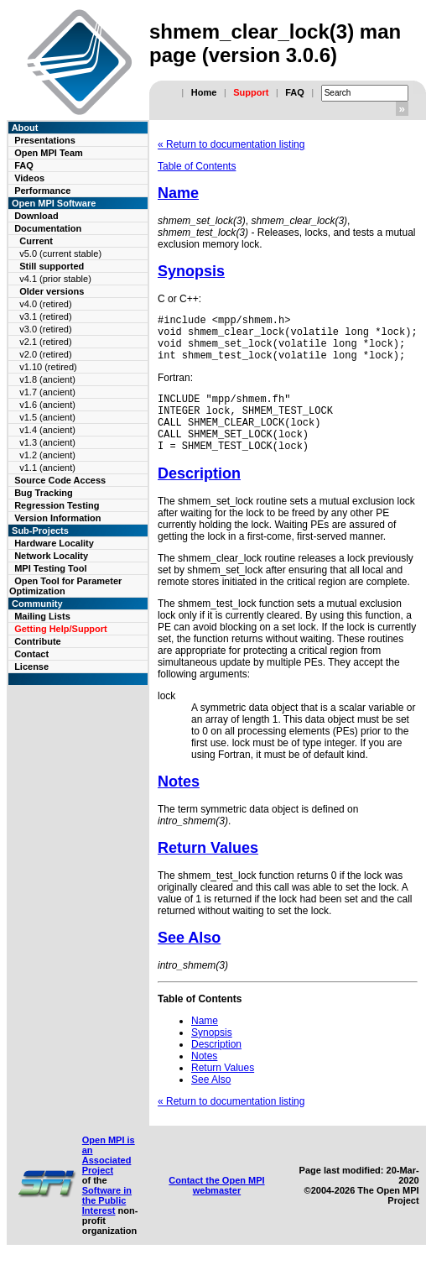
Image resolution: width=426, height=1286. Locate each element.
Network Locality (51, 556)
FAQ (294, 92)
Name (178, 193)
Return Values (208, 870)
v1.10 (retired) (47, 367)
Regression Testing (56, 505)
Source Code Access (60, 480)
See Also (189, 960)
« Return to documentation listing (231, 144)
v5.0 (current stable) (60, 253)
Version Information (57, 518)
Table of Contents (197, 166)
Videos (29, 178)
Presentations (44, 140)
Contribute (37, 641)
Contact (31, 654)
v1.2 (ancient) (47, 455)
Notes (179, 804)
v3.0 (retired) (45, 329)
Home (204, 92)
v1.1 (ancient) (47, 468)
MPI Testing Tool (50, 568)
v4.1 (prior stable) (55, 279)
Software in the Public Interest (107, 1223)
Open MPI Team (48, 153)
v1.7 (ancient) (47, 392)
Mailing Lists (42, 616)
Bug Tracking (43, 493)
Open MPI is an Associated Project (108, 1178)
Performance (42, 191)
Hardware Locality (54, 543)
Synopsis (191, 271)
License (31, 666)
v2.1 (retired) (45, 342)
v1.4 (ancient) (47, 430)
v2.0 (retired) (45, 354)
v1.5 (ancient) (47, 417)
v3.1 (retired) (45, 316)
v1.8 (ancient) (47, 379)
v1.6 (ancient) (47, 405)
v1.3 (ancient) (47, 442)
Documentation (47, 228)
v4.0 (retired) (45, 304)
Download (36, 216)
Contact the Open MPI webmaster (216, 1208)
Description (199, 496)
